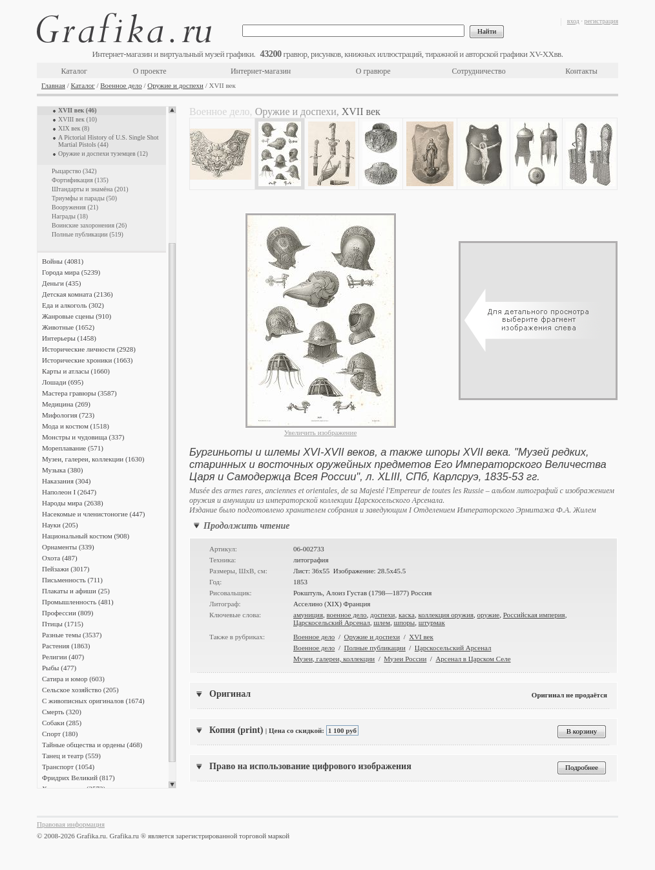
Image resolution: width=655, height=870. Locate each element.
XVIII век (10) (77, 119)
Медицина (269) (66, 404)
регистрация (601, 21)
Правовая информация (71, 824)
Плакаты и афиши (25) (76, 591)
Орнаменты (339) (68, 547)
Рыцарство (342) (74, 171)
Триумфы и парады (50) (84, 198)
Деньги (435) (61, 283)
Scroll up (172, 110)
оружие (488, 615)
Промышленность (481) (78, 602)
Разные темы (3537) (71, 635)
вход (573, 21)
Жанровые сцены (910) (76, 316)
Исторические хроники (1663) (87, 360)
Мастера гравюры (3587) (79, 393)
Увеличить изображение (320, 432)
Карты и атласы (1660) (76, 371)
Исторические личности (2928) (89, 349)
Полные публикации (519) (87, 234)
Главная (53, 85)
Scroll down (172, 784)
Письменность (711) (72, 580)
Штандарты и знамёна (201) (90, 189)
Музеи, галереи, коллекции (334, 659)
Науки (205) (60, 525)
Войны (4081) (62, 261)
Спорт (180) (60, 733)
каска (407, 615)
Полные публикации (374, 648)
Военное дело (120, 85)
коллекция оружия (445, 615)
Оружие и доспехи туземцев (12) (103, 153)
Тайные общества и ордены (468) (92, 744)
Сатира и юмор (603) (73, 679)
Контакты (581, 71)
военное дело (346, 615)
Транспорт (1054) (68, 766)
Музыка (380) (62, 470)
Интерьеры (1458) (69, 338)
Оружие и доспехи (175, 85)
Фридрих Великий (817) (78, 777)
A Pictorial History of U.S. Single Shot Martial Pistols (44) (108, 141)
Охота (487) (60, 558)
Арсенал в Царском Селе (472, 659)
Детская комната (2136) (77, 294)
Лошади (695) (62, 382)
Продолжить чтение (246, 526)
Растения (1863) (66, 646)
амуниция (308, 615)
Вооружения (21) (75, 207)
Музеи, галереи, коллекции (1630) (93, 459)
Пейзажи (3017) (66, 569)
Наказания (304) (66, 481)
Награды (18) (70, 216)
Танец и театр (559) (71, 755)
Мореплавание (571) (72, 448)
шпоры (404, 622)
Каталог (74, 71)
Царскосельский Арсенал (331, 622)
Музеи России (405, 659)
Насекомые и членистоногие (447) (93, 514)
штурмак (432, 622)
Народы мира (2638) (72, 503)
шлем (381, 622)
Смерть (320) (61, 712)
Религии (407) (63, 657)
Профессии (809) (67, 613)
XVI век (421, 637)
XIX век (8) (73, 128)
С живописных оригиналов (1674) (93, 701)
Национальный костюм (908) (85, 536)
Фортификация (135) (80, 180)
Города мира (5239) (71, 272)
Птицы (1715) (62, 624)
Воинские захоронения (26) (89, 225)
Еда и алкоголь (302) (73, 305)
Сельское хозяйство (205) (80, 690)
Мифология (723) (68, 415)
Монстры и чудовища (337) (83, 437)
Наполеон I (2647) (69, 492)
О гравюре (373, 71)
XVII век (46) (77, 110)
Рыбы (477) (59, 668)
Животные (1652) (68, 327)
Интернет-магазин (261, 71)
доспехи (382, 615)
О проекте (150, 71)
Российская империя (534, 615)
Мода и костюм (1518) (75, 426)
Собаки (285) (61, 723)
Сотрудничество (479, 71)
